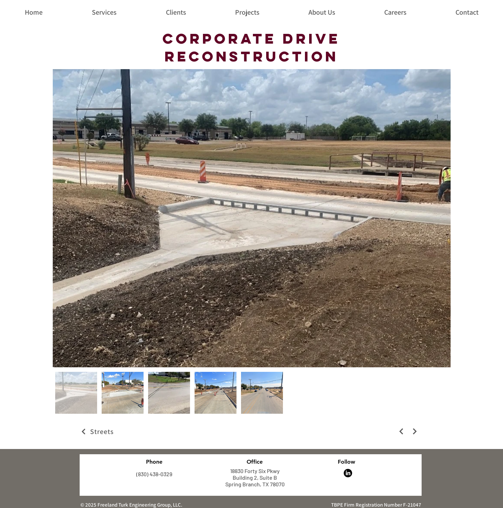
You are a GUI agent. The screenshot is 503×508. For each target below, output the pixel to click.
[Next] (401, 431)
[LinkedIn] (348, 473)
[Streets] (147, 432)
